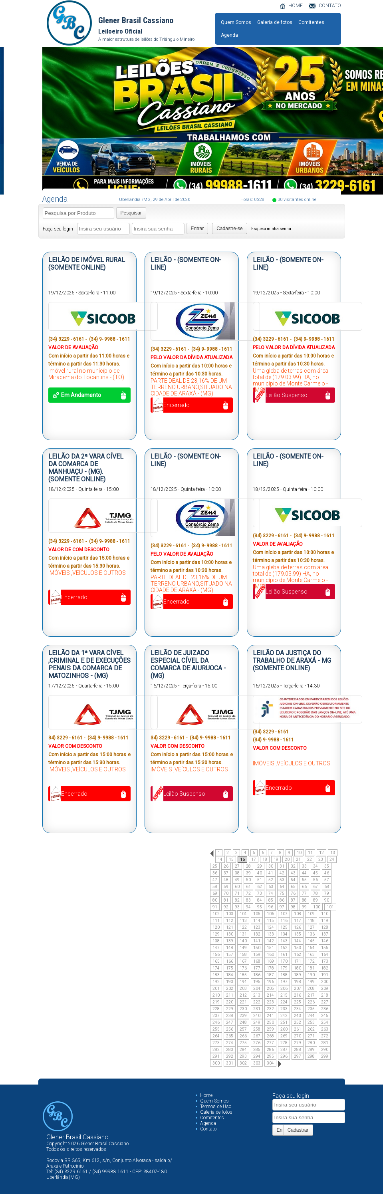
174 (216, 968)
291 (216, 1056)
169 (270, 961)
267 (256, 1036)
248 (243, 1022)
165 (216, 961)
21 (298, 859)
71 (237, 893)
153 (297, 948)
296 (284, 1056)
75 (282, 893)
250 (270, 1022)
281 (324, 1043)
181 (311, 968)
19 (276, 859)
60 (237, 886)
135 (297, 934)
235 (311, 1009)
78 (315, 893)
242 (284, 1015)
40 (259, 873)
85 (270, 900)
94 (248, 907)
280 (311, 1043)
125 (284, 927)
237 (216, 1015)
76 (293, 893)
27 (237, 866)
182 (324, 968)
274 (229, 1043)
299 (324, 1056)
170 (284, 961)
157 (229, 954)
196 (270, 981)
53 (282, 880)
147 (216, 948)
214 (270, 995)
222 (256, 1002)
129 (216, 934)
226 (311, 1002)
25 (214, 866)
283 (229, 1049)
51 (259, 880)
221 (243, 1002)
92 (226, 907)
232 (270, 1009)
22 (309, 859)
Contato (208, 1129)
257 (243, 1029)
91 (214, 907)
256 (229, 1029)
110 (324, 914)
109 (311, 914)
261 (297, 1029)
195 (256, 981)
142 (270, 941)
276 (256, 1043)
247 (229, 1022)
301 (229, 1063)
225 (297, 1002)
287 (284, 1049)
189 (297, 975)
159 (256, 954)
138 (216, 941)
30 (270, 866)
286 (270, 1049)
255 (216, 1029)
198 (297, 981)
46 (326, 873)
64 (282, 886)
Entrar (197, 228)
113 (243, 920)
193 (229, 981)
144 (297, 941)
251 (284, 1022)
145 (311, 941)
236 (324, 1009)
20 (287, 859)
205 (270, 988)
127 (311, 927)
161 (284, 954)
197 (284, 981)
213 (256, 995)
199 (311, 981)
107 (284, 914)
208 (311, 988)
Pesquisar (131, 213)
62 (259, 886)
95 (259, 907)
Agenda (229, 35)
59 (226, 886)
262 (311, 1029)
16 (242, 859)
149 (243, 948)
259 (270, 1029)
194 (243, 981)
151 (270, 948)
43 (293, 873)
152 (284, 948)
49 (237, 880)
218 (324, 995)
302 (243, 1063)
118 (311, 920)
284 (243, 1049)
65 (293, 886)
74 (270, 893)
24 (331, 859)
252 (297, 1022)
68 (326, 886)
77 (304, 893)
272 (324, 1036)
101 (330, 907)
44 (304, 873)
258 (256, 1029)
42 (282, 873)
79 (326, 893)
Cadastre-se (229, 228)
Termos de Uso (215, 1106)
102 (216, 914)
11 (310, 852)
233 (284, 1009)
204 (256, 988)
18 (264, 859)
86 (282, 900)
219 (216, 1002)
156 (216, 954)
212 (243, 995)
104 (243, 914)
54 (293, 880)
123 (256, 927)
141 (256, 941)
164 (324, 954)
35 (326, 866)
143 (284, 941)
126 (297, 927)
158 (243, 954)
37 (226, 873)
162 (297, 954)
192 (216, 981)
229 (229, 1009)
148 (229, 948)
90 (326, 900)
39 (248, 873)
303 (256, 1063)
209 (324, 988)
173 (324, 961)
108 (297, 914)
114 (256, 920)
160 (270, 954)
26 (226, 866)
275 (243, 1043)
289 (311, 1049)
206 (284, 988)
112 (229, 920)
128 (324, 927)
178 (270, 968)
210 (216, 995)
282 (216, 1049)
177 (256, 968)
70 (226, 893)
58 (214, 886)
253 (311, 1022)
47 (214, 880)
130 (229, 934)
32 (293, 866)
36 (214, 873)
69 (214, 893)
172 (311, 961)
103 (229, 914)
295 (270, 1056)
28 (248, 866)
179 (284, 968)
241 (270, 1015)
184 (229, 975)
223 (270, 1002)
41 (270, 873)
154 (311, 948)
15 (231, 859)
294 (256, 1056)
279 (297, 1043)
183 (216, 975)
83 (248, 900)
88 (304, 900)
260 (284, 1029)
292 (229, 1056)
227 (324, 1002)
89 (315, 900)
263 (324, 1029)
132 (256, 934)
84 (259, 900)
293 (243, 1056)
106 (270, 914)
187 (270, 975)
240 (256, 1015)
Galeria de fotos (274, 22)
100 (316, 907)
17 (253, 859)
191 (324, 975)
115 (270, 920)
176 (243, 968)
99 (304, 907)
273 (216, 1043)
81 (226, 900)
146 (324, 941)
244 (311, 1015)
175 (229, 968)
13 (332, 852)
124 (270, 927)
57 (326, 880)
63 (270, 886)
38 (237, 873)
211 (229, 995)
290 (324, 1049)
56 (315, 880)
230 (243, 1009)
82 (237, 900)
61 (248, 886)
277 (270, 1043)
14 (220, 859)
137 (324, 934)
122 (243, 927)
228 (216, 1009)
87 (293, 900)
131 (243, 934)
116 (284, 920)
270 (297, 1036)
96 (270, 907)
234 (297, 1009)
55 (304, 880)
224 (284, 1002)
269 (284, 1036)
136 (311, 934)
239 (243, 1015)
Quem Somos (236, 22)
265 (229, 1036)
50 (248, 880)
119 (324, 920)
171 (297, 961)
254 (324, 1022)
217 (311, 995)
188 (284, 975)
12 (321, 852)
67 (315, 886)
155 (324, 948)
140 (243, 941)
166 (229, 961)
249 (256, 1022)
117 (297, 920)
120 (216, 927)
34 (315, 866)
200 (324, 981)
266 (243, 1036)
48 (226, 880)
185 (243, 975)
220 (229, 1002)
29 (259, 866)
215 (284, 995)
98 (293, 907)
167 (243, 961)
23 (320, 859)
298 (311, 1056)
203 (243, 988)
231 (256, 1009)
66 (304, 886)
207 (297, 988)
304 (270, 1063)
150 (256, 948)
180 (297, 968)
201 (216, 988)
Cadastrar (298, 1130)
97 (282, 907)
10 (299, 852)
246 (216, 1022)
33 (304, 866)
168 (256, 961)
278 (284, 1043)
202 (229, 988)
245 (324, 1015)
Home (206, 1095)
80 (214, 900)
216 (297, 995)
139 (229, 941)
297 (297, 1056)
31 (282, 866)
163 (311, 954)
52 (270, 880)
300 (216, 1063)
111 (216, 920)
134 (284, 934)
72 (248, 893)
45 (315, 873)
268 (270, 1036)
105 (256, 914)
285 (256, 1049)
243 (297, 1015)
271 (311, 1036)
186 (256, 975)
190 (311, 975)
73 (259, 893)
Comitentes (311, 22)
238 (229, 1015)
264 (216, 1036)
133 (270, 934)
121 (229, 927)
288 (297, 1049)
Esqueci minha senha (271, 228)
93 (237, 907)
